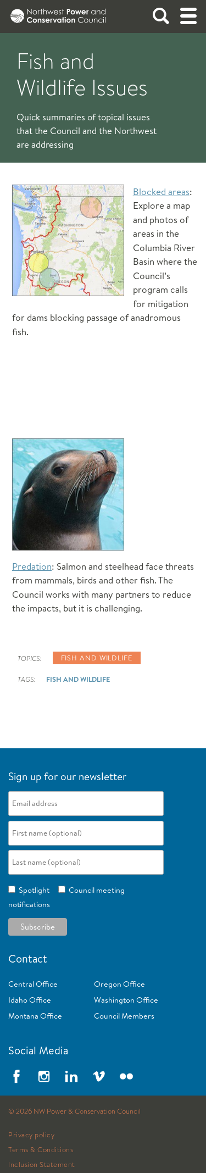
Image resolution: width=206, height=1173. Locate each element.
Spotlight (32, 890)
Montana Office (35, 1015)
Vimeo (99, 1076)
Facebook (16, 1076)
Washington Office (126, 999)
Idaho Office (29, 999)
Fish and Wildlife (78, 679)
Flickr (126, 1076)
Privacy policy (31, 1135)
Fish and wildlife (96, 658)
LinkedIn (71, 1076)
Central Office (33, 984)
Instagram (44, 1076)
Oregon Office (119, 984)
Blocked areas (161, 191)
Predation (32, 566)
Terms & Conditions (40, 1150)
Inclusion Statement (41, 1165)
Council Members (124, 1015)
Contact (27, 958)
